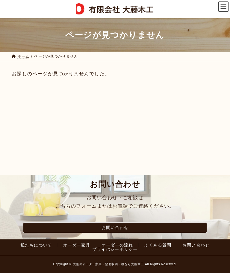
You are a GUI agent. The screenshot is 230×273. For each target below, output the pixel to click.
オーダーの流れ (117, 245)
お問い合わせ (115, 227)
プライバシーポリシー (114, 249)
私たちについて (36, 245)
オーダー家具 (76, 245)
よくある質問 (157, 245)
